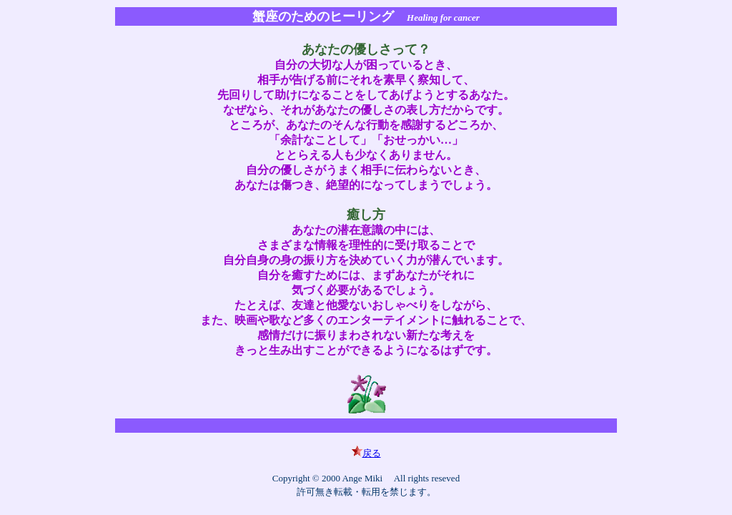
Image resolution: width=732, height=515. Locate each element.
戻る (366, 453)
